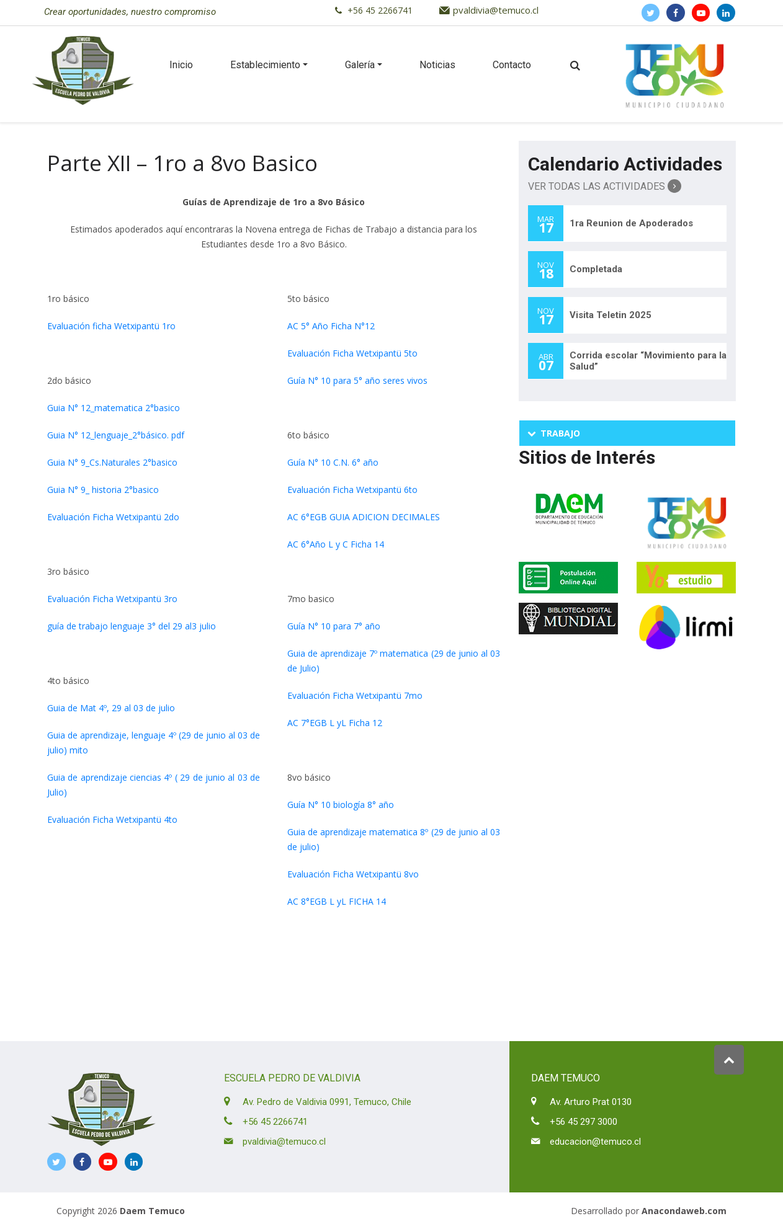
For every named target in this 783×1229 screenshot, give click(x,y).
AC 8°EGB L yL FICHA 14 (336, 901)
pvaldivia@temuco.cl (496, 10)
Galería (360, 65)
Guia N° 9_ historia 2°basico (103, 489)
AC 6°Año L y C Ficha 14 (335, 544)
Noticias (437, 65)
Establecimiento (265, 65)
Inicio (181, 65)
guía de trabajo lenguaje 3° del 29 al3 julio (131, 626)
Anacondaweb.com (684, 1211)
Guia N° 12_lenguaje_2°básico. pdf (115, 435)
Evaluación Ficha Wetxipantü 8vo (353, 874)
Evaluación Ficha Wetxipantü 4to (112, 819)
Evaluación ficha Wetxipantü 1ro (111, 326)
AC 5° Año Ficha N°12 (331, 326)
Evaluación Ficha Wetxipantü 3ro (112, 599)
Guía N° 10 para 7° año (333, 626)
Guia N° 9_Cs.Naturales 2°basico (112, 462)
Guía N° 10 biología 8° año (340, 804)
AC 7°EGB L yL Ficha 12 (334, 723)
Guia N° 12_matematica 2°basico (113, 408)
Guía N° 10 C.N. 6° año (332, 462)
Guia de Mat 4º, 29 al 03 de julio (111, 708)
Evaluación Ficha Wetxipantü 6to (352, 489)
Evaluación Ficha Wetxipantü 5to (352, 353)
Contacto (512, 65)
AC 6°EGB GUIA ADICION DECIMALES (363, 517)
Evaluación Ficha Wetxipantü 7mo (355, 695)
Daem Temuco (152, 1211)
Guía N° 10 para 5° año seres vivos (357, 380)
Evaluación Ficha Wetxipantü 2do (113, 517)
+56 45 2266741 (380, 10)
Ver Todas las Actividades (604, 186)
